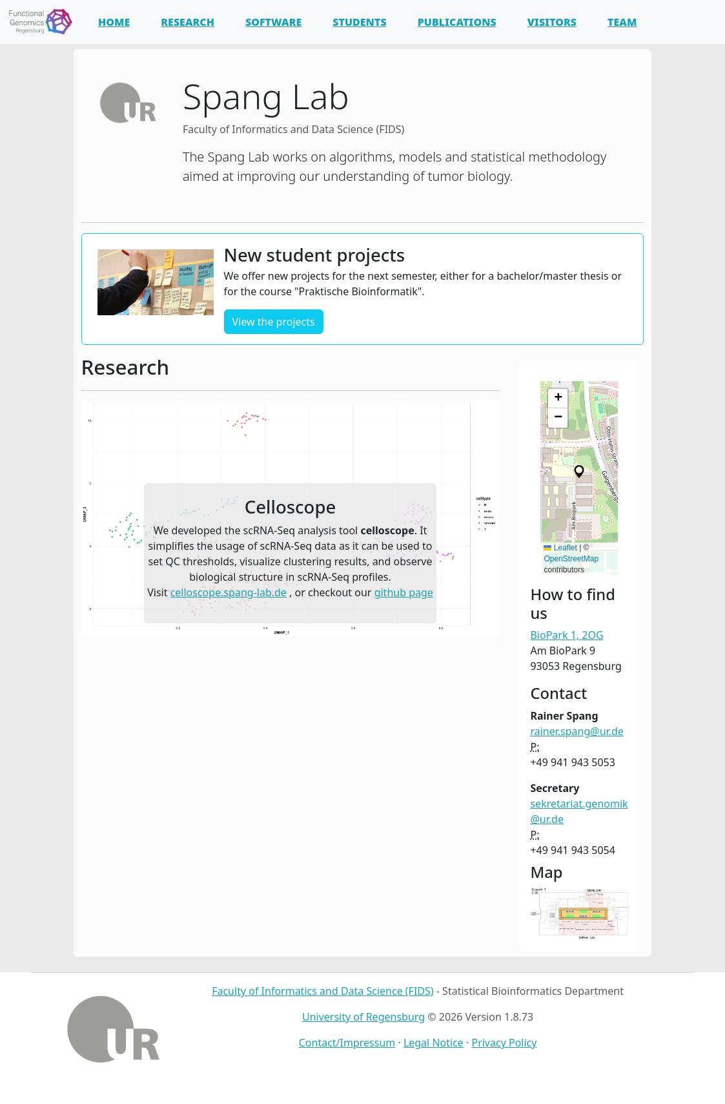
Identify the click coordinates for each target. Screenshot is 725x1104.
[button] (112, 518)
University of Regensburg (363, 1017)
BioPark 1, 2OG (566, 635)
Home (114, 22)
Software (273, 22)
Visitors (552, 22)
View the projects (273, 322)
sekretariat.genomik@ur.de (579, 811)
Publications (457, 22)
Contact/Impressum (347, 1043)
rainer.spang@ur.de (576, 731)
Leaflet (560, 547)
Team (622, 22)
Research (187, 22)
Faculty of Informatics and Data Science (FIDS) (322, 991)
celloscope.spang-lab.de (228, 592)
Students (359, 22)
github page (403, 592)
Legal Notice (433, 1043)
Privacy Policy (503, 1043)
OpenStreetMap (571, 558)
